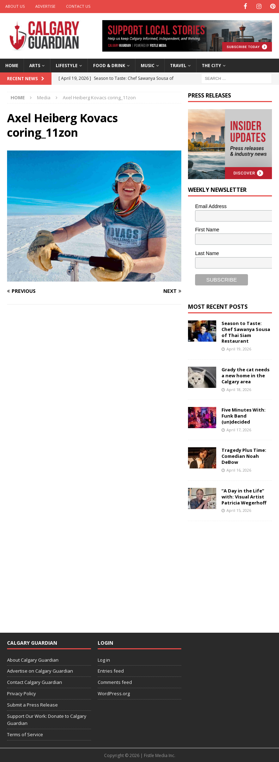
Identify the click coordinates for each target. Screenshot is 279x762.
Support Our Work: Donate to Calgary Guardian (46, 719)
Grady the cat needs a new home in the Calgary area (245, 375)
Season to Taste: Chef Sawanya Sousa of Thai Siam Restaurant (246, 331)
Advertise (45, 6)
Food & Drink (109, 65)
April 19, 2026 (238, 348)
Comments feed (115, 682)
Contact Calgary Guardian (34, 682)
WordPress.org (114, 693)
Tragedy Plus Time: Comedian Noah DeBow (244, 456)
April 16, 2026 (238, 469)
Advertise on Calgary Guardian (40, 670)
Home (11, 65)
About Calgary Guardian (33, 659)
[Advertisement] (233, 571)
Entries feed (111, 670)
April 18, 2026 (238, 388)
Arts (34, 65)
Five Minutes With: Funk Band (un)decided (244, 415)
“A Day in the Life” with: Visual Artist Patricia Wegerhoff (244, 496)
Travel (178, 65)
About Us (15, 6)
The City (211, 65)
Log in (104, 659)
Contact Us (78, 6)
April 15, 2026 (238, 510)
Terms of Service (25, 734)
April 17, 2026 (238, 429)
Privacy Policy (21, 693)
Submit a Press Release (32, 704)
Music (147, 65)
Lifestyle (67, 65)
